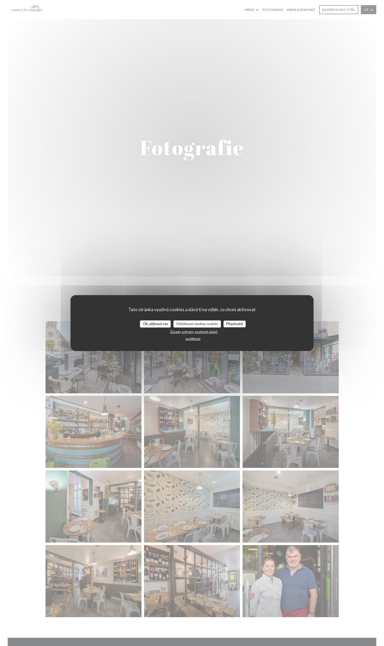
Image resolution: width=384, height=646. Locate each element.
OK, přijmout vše (155, 324)
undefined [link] (192, 338)
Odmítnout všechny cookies (197, 324)
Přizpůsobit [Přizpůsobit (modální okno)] (234, 324)
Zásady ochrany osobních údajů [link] (193, 331)
